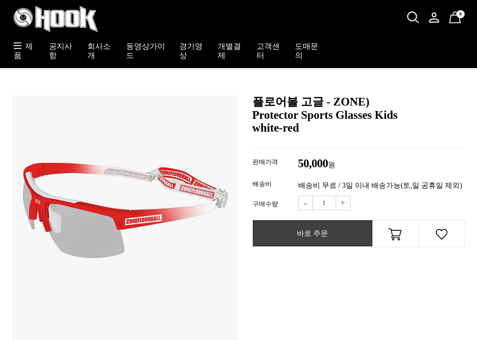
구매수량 (265, 204)
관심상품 (442, 236)
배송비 (262, 184)
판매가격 (265, 162)
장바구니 (395, 236)
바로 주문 (312, 233)
